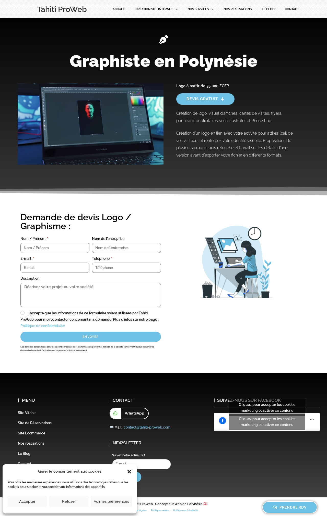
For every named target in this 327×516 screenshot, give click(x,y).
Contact (292, 9)
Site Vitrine (27, 413)
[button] (129, 471)
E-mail (26, 258)
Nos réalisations (238, 9)
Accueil (119, 9)
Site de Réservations (35, 423)
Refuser (69, 501)
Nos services (200, 9)
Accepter (27, 501)
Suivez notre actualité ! (128, 455)
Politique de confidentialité (42, 326)
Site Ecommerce (31, 433)
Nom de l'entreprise (108, 239)
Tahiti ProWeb (62, 9)
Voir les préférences (111, 501)
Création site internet (156, 9)
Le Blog (268, 9)
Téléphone (101, 258)
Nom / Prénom (33, 239)
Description (29, 278)
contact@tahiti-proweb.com (147, 427)
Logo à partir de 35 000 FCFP (202, 86)
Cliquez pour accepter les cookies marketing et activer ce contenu (267, 407)
